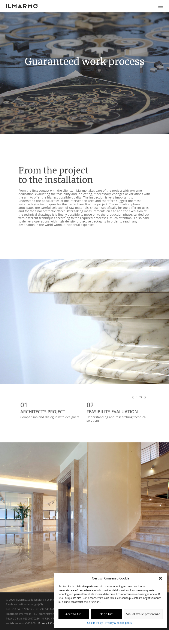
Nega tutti (106, 614)
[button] (160, 578)
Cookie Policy (95, 623)
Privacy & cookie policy (118, 623)
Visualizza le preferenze (143, 614)
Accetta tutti (73, 614)
